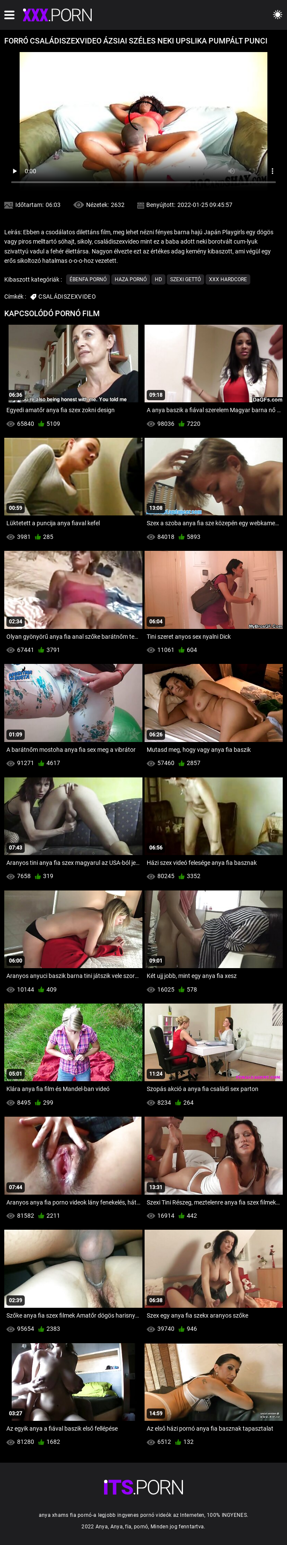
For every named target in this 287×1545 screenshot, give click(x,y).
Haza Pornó (131, 279)
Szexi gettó (185, 279)
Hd (158, 279)
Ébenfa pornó (88, 279)
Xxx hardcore (228, 279)
